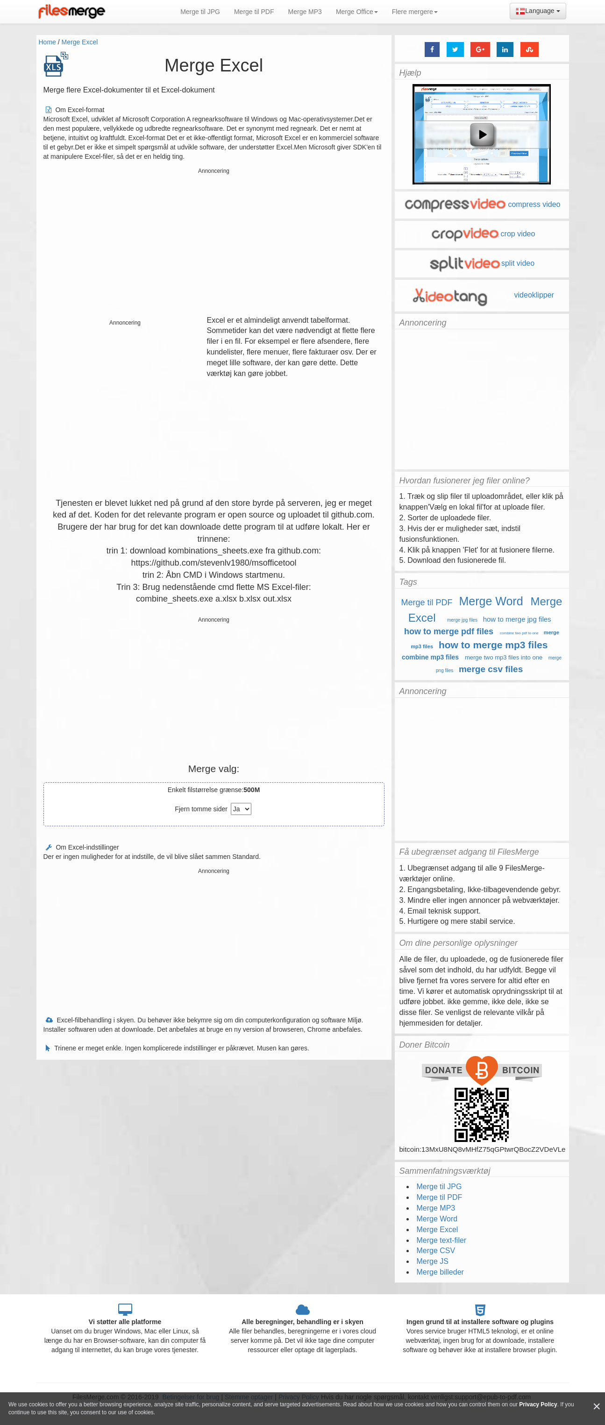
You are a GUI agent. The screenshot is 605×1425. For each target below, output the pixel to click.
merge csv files (491, 669)
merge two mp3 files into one (503, 657)
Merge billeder (440, 1272)
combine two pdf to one (519, 633)
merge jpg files (462, 620)
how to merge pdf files (448, 631)
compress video (481, 204)
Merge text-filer (442, 1240)
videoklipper (481, 295)
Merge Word (491, 601)
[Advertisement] (214, 242)
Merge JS (432, 1261)
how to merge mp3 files (493, 644)
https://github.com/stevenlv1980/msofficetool (214, 562)
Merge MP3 (305, 11)
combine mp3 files (430, 657)
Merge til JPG (200, 11)
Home (47, 42)
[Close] (596, 1407)
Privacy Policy (538, 1404)
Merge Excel (80, 42)
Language (538, 11)
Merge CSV (436, 1251)
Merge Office (357, 11)
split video (481, 263)
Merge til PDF (254, 11)
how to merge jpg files (517, 619)
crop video (481, 234)
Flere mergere (415, 11)
